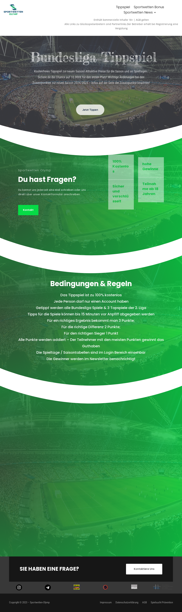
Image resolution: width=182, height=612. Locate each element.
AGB (144, 602)
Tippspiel (123, 7)
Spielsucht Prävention (162, 602)
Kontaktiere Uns (144, 569)
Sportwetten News (138, 13)
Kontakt (28, 210)
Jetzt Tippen (90, 115)
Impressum (106, 602)
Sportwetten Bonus (149, 7)
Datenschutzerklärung (127, 602)
